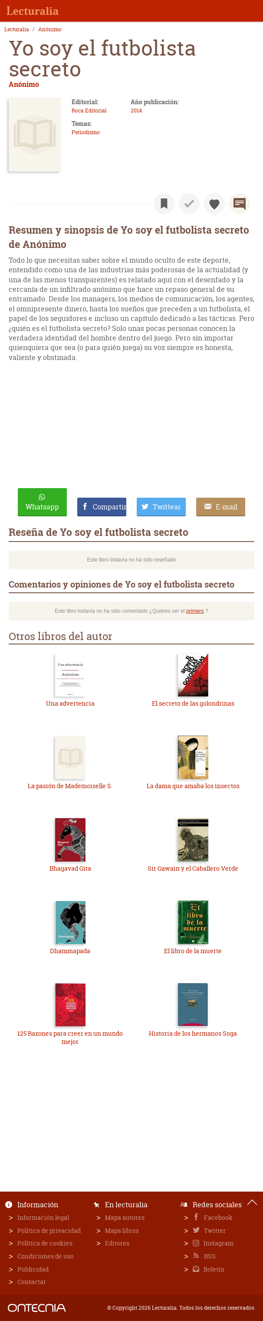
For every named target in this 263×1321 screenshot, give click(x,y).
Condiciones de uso (45, 1256)
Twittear (167, 507)
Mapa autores (125, 1217)
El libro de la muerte (193, 951)
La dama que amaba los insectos (193, 786)
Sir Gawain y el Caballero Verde (193, 868)
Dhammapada (70, 951)
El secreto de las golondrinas (193, 703)
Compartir (109, 507)
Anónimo (50, 29)
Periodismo (86, 132)
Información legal (43, 1217)
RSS (209, 1256)
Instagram (217, 1243)
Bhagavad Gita (70, 868)
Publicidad (33, 1269)
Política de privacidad (49, 1230)
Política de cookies (44, 1243)
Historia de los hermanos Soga (193, 1033)
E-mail (226, 507)
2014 (136, 110)
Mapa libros (122, 1230)
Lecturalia (16, 29)
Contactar (31, 1282)
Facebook (218, 1217)
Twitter (214, 1230)
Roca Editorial (89, 110)
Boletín (213, 1269)
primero (195, 611)
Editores (117, 1243)
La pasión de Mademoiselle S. (70, 786)
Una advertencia (70, 703)
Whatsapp (42, 507)
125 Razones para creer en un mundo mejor (70, 1037)
